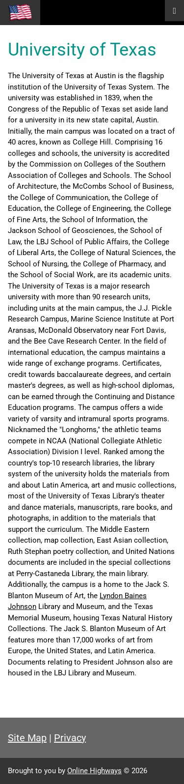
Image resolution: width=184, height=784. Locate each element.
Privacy (70, 738)
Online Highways (94, 770)
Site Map (27, 738)
